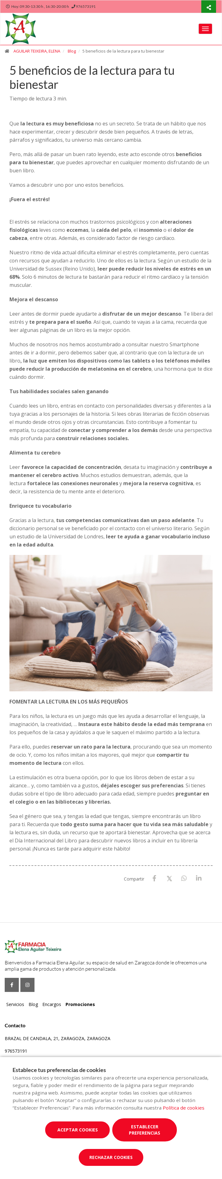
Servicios (15, 1004)
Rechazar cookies (111, 1157)
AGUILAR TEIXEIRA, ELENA (36, 51)
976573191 (16, 1051)
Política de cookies (183, 1108)
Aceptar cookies (77, 1130)
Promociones (80, 1004)
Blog (72, 51)
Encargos (51, 1004)
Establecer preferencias (144, 1130)
